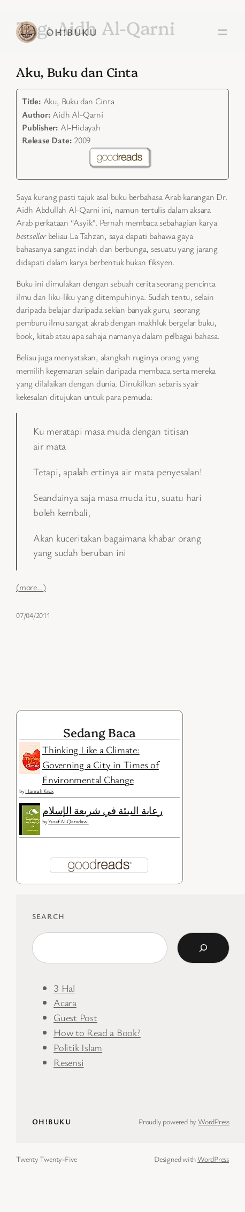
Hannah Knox (39, 790)
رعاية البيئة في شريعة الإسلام (102, 810)
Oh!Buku (71, 31)
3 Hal (64, 987)
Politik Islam (77, 1047)
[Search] (203, 947)
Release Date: (46, 140)
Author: (36, 114)
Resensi (68, 1062)
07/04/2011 (33, 615)
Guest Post (75, 1017)
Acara (64, 1002)
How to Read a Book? (97, 1032)
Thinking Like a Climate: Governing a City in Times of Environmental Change (100, 764)
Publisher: (40, 127)
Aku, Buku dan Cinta (77, 72)
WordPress (213, 1121)
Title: (31, 101)
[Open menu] (222, 32)
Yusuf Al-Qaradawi (68, 821)
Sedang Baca (99, 732)
